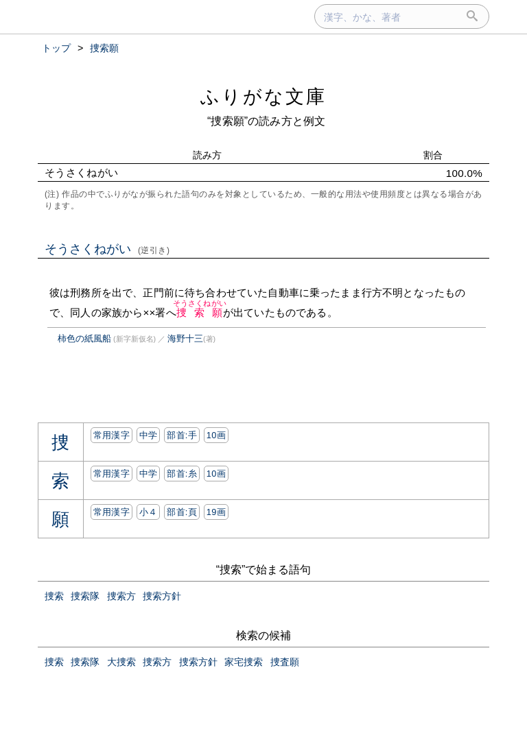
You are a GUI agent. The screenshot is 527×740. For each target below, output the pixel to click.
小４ (148, 512)
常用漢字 (111, 435)
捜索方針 (162, 595)
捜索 (54, 595)
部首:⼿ (182, 435)
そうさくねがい (107, 249)
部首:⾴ (182, 512)
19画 (216, 512)
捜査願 (284, 661)
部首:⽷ (182, 473)
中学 (148, 435)
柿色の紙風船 (84, 338)
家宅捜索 (243, 661)
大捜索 (121, 661)
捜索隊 (85, 595)
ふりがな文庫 (263, 96)
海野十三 (185, 338)
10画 (216, 435)
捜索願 (199, 312)
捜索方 (121, 595)
